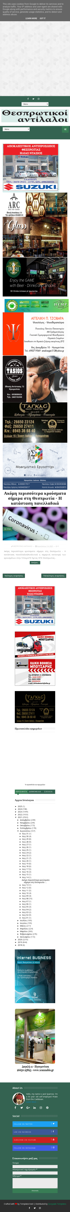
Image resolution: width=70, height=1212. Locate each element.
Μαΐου (23, 926)
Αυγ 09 (25, 896)
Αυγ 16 (25, 871)
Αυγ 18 (25, 866)
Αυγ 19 (25, 863)
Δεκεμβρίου (25, 820)
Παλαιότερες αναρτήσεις (53, 575)
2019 (20, 942)
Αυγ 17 (25, 869)
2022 (20, 814)
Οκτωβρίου (25, 825)
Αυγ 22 (25, 855)
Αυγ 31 (25, 833)
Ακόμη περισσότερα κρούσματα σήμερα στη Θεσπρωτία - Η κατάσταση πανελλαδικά (35, 498)
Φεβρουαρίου (26, 934)
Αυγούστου (25, 831)
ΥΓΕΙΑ (9, 529)
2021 (20, 817)
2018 (20, 945)
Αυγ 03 (25, 912)
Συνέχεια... (35, 563)
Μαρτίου (24, 931)
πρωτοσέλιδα (31, 785)
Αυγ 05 (25, 906)
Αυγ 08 (25, 898)
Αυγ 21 (25, 858)
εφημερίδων (41, 785)
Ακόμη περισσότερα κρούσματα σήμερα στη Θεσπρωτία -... (35, 881)
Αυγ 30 (25, 836)
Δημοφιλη (35, 792)
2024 (20, 809)
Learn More (31, 18)
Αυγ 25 (25, 850)
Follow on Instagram (35, 1148)
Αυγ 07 (25, 901)
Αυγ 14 (25, 877)
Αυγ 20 (25, 861)
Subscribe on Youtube (35, 1139)
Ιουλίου (23, 920)
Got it (43, 18)
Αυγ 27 (25, 844)
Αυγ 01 (25, 917)
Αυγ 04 (25, 909)
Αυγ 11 (25, 890)
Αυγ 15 (25, 874)
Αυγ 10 (25, 893)
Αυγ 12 (25, 887)
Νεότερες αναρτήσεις (14, 575)
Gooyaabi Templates (57, 1204)
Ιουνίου (23, 923)
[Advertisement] (35, 48)
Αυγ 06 (25, 904)
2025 (20, 806)
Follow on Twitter (35, 1124)
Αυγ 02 (25, 915)
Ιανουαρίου (25, 937)
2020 (20, 939)
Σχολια (48, 792)
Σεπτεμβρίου (26, 828)
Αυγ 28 (25, 842)
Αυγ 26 (25, 847)
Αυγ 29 (25, 839)
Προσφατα (21, 792)
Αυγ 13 (25, 885)
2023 (20, 811)
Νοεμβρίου (25, 822)
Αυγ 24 (25, 852)
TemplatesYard (26, 1204)
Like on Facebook (35, 1132)
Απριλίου (24, 928)
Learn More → (32, 1102)
